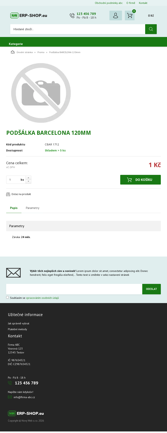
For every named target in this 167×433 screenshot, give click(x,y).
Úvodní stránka (22, 53)
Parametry (32, 209)
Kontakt (143, 3)
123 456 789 (86, 14)
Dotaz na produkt (21, 195)
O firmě (130, 3)
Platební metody (17, 330)
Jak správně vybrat (18, 325)
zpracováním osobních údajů (42, 299)
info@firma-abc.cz (24, 398)
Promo (40, 53)
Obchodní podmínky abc (109, 3)
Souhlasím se (32, 299)
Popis (14, 209)
